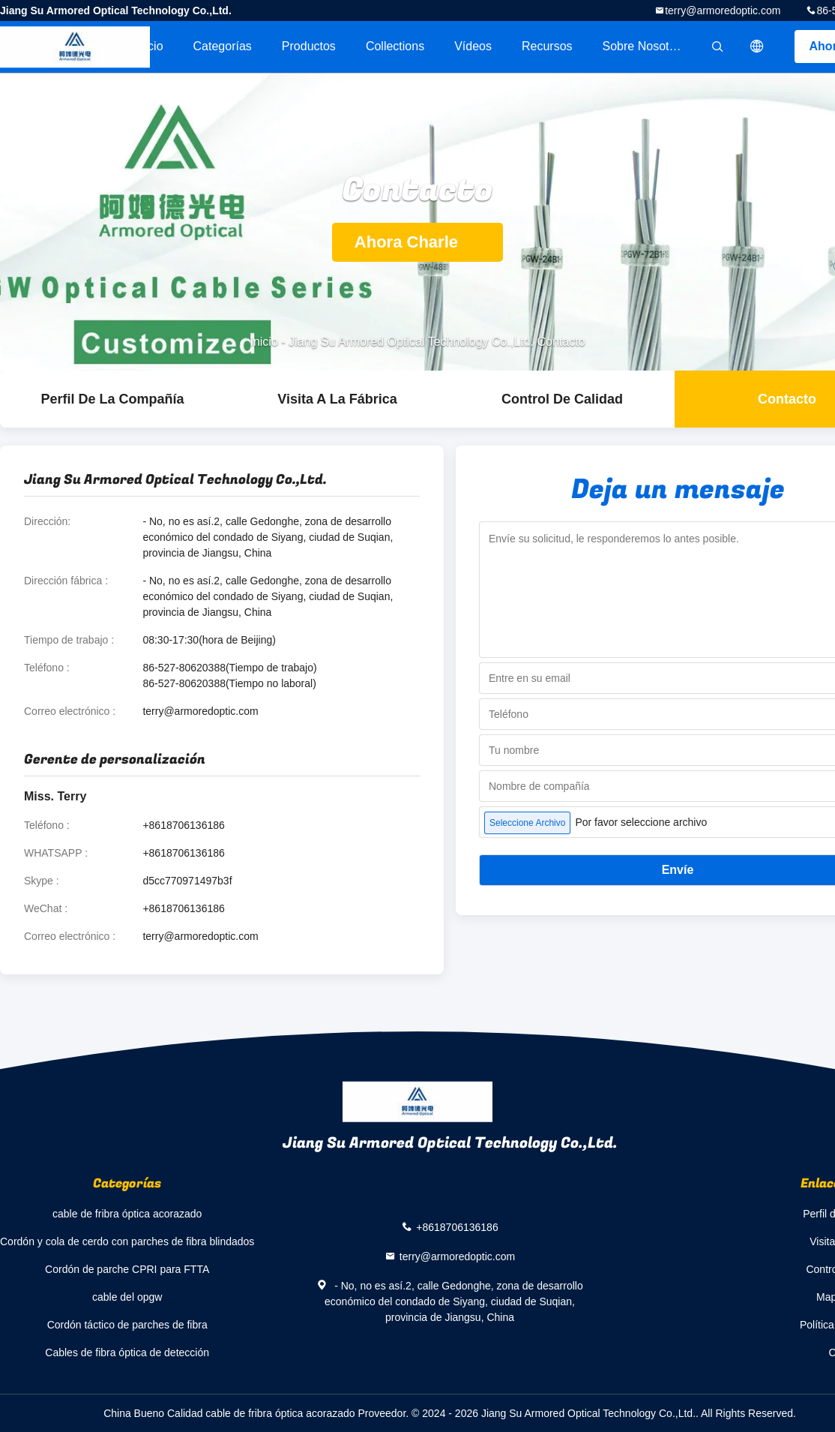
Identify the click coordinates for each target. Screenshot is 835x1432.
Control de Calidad (562, 399)
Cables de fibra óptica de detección (127, 1352)
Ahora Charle (417, 242)
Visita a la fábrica (337, 399)
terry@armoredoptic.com (722, 11)
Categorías (222, 46)
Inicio (149, 46)
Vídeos (473, 46)
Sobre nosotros (644, 46)
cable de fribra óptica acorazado (127, 1214)
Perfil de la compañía (112, 399)
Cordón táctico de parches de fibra (127, 1325)
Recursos (547, 46)
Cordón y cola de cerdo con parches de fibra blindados (127, 1241)
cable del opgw (127, 1297)
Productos (309, 46)
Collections (395, 46)
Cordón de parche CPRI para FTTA (127, 1269)
